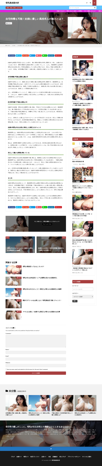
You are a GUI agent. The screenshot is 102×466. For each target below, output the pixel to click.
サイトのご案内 (86, 456)
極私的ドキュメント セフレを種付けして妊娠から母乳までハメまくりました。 (82, 187)
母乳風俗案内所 (12, 3)
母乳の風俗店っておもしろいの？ (33, 266)
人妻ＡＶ (43, 456)
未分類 (9, 23)
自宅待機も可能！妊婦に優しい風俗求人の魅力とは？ (29, 45)
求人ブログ (90, 61)
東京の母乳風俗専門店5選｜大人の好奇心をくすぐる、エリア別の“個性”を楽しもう (82, 241)
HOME (8, 45)
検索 (74, 301)
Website (8, 362)
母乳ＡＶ (26, 456)
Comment (8, 333)
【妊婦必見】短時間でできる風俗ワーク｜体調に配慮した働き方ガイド (82, 104)
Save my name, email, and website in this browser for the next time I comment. (27, 369)
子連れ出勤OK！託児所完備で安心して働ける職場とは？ (62, 414)
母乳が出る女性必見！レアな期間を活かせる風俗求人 (40, 278)
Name (7, 349)
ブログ (91, 143)
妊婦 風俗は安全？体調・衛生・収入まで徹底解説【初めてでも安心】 (82, 128)
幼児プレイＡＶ (34, 456)
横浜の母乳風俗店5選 (78, 161)
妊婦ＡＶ (90, 167)
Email (7, 356)
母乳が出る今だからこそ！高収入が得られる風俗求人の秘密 (42, 289)
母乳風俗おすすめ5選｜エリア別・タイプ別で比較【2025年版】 (82, 214)
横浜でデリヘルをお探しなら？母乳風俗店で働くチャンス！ (42, 300)
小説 (49, 456)
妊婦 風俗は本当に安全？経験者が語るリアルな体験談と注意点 (82, 80)
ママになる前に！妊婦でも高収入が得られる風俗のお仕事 (41, 312)
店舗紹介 (55, 456)
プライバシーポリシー (74, 456)
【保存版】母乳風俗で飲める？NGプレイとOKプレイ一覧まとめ (82, 269)
